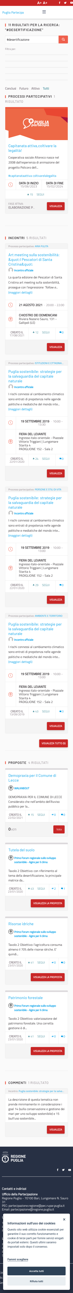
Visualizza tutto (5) (53, 743)
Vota (60, 829)
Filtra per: (10, 49)
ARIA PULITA (41, 246)
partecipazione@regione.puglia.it (32, 1209)
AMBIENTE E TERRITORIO (48, 616)
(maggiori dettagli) (20, 292)
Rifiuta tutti (36, 1281)
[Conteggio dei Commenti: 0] (61, 332)
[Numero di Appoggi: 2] (54, 888)
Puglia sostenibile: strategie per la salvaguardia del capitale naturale (42, 1091)
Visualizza (55, 206)
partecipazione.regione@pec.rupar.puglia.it (37, 1205)
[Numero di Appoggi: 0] (54, 814)
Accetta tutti (36, 1271)
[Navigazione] (44, 12)
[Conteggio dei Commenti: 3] (61, 711)
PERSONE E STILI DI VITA (48, 489)
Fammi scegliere (17, 1259)
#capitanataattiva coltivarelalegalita (32, 175)
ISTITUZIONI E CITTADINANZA (50, 363)
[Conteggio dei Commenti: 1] (63, 888)
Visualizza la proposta (49, 903)
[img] (44, 11)
